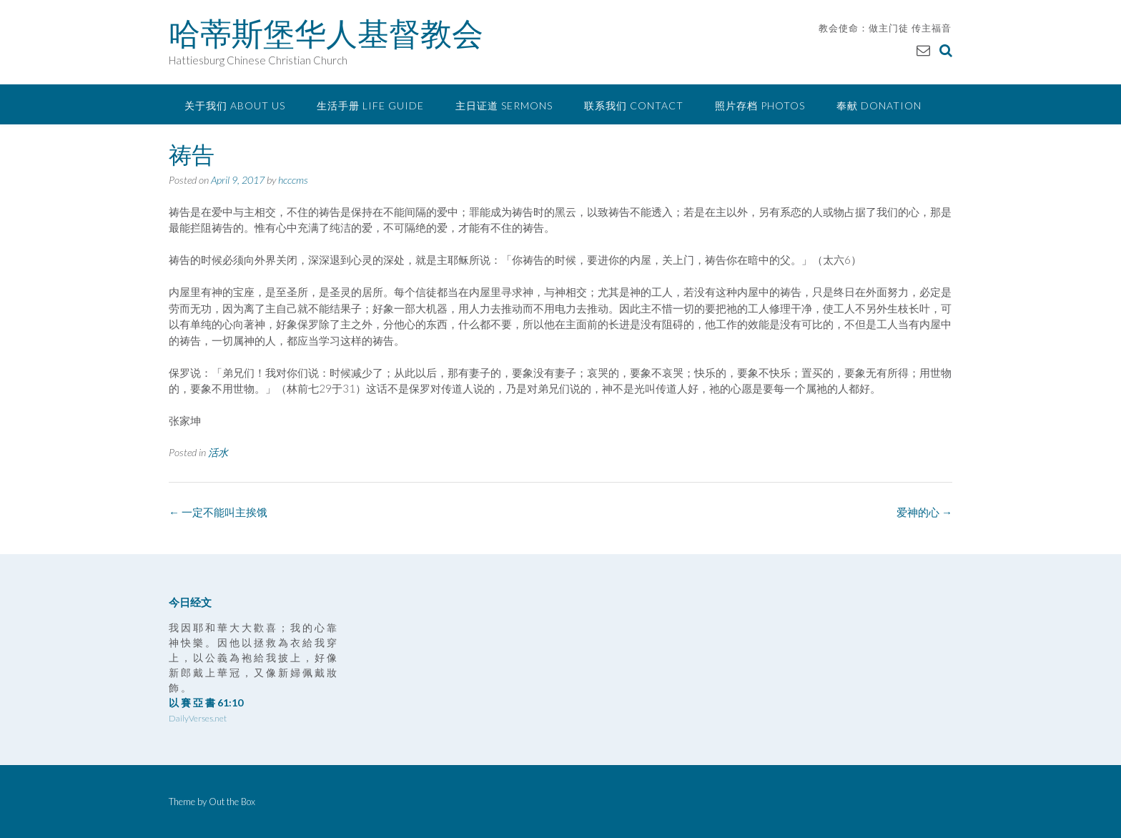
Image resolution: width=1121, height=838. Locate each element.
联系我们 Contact (633, 105)
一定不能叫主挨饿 (218, 512)
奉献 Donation (879, 105)
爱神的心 (924, 512)
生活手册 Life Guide (370, 105)
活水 (218, 452)
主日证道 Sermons (504, 105)
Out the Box (232, 801)
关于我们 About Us (234, 105)
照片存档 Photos (760, 105)
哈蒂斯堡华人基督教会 (326, 33)
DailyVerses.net (198, 718)
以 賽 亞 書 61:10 (206, 702)
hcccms (293, 180)
